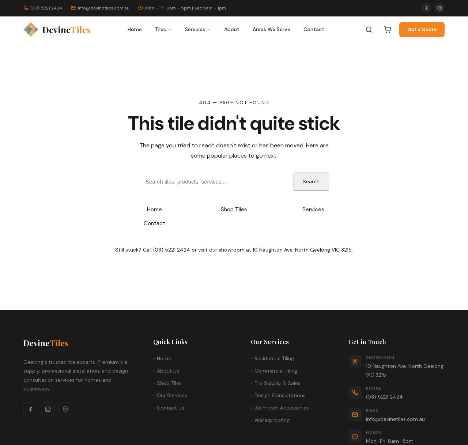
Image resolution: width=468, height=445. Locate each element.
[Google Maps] (65, 409)
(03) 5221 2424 (171, 249)
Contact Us (170, 407)
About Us (168, 370)
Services (198, 29)
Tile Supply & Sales (277, 383)
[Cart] (387, 29)
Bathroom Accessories (281, 407)
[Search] (369, 29)
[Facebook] (426, 8)
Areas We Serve (271, 29)
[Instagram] (439, 8)
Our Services (172, 395)
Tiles (163, 29)
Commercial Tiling (275, 370)
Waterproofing (272, 420)
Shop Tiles (234, 209)
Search (311, 181)
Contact (313, 29)
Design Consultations (280, 395)
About (231, 29)
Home (135, 29)
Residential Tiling (274, 358)
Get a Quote (422, 29)
